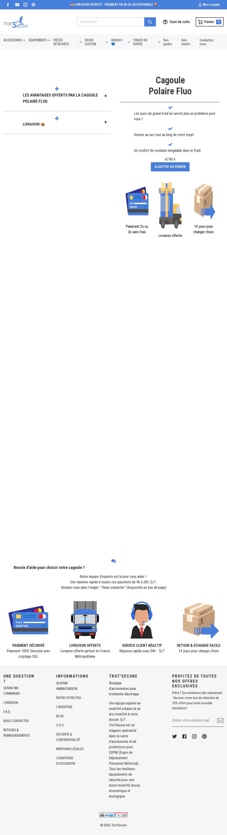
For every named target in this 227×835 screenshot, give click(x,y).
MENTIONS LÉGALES (70, 749)
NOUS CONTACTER (16, 721)
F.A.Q (6, 712)
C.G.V (60, 725)
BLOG (60, 716)
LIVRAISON (10, 703)
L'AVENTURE (64, 707)
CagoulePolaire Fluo (170, 86)
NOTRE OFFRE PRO (68, 698)
